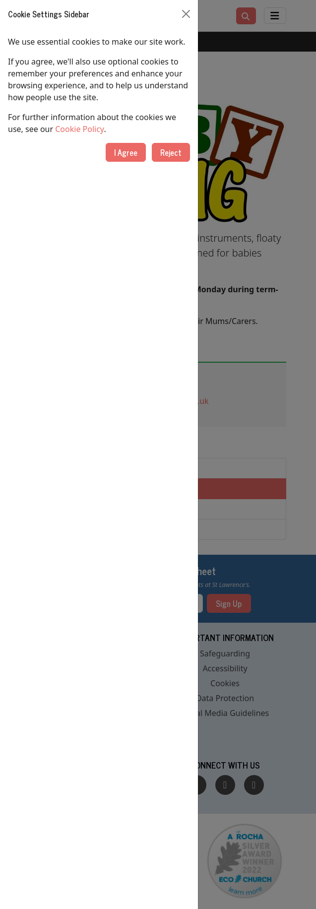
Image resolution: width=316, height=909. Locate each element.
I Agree (125, 152)
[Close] (186, 14)
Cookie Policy (79, 129)
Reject (171, 152)
